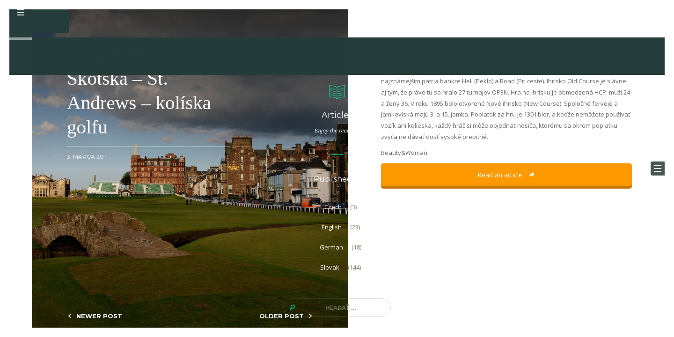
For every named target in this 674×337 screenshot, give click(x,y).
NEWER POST (99, 316)
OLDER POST (281, 316)
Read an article (506, 174)
